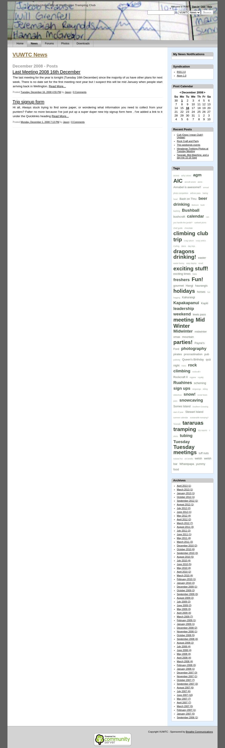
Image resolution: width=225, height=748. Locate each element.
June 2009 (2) (184, 605)
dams (183, 246)
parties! (182, 342)
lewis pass (199, 314)
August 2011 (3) (185, 527)
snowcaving (191, 400)
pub (206, 354)
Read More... (57, 86)
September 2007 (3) (187, 683)
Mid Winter (189, 323)
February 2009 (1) (186, 620)
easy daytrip (191, 263)
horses (201, 291)
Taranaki (176, 424)
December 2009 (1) (187, 586)
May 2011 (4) (184, 538)
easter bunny (178, 263)
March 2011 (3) (185, 542)
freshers (181, 279)
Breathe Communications (199, 731)
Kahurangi (188, 297)
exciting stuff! (190, 268)
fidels (194, 274)
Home (20, 43)
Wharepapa (187, 464)
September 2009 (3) (187, 594)
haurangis (201, 285)
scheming (200, 383)
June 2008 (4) (184, 650)
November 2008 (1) (187, 631)
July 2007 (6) (184, 691)
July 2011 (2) (184, 530)
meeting (183, 320)
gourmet (178, 285)
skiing (205, 389)
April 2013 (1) (184, 485)
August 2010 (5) (185, 556)
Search (207, 12)
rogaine (193, 377)
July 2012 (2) (184, 508)
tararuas (192, 423)
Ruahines (182, 382)
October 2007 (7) (186, 680)
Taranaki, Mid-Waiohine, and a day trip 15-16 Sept (193, 156)
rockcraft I (196, 372)
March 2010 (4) (185, 575)
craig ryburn (189, 241)
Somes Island (182, 406)
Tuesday (181, 441)
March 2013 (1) (185, 489)
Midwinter (183, 331)
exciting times (182, 273)
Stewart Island (194, 411)
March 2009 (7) (185, 616)
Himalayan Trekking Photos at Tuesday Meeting (192, 150)
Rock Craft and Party (188, 141)
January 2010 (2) (186, 583)
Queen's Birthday (193, 359)
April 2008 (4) (184, 657)
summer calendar (180, 418)
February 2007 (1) (186, 710)
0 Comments (80, 92)
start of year (178, 412)
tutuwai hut (178, 459)
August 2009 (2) (185, 598)
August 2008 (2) (185, 642)
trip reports (202, 430)
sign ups (181, 388)
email (200, 263)
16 (187, 108)
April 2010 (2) (184, 571)
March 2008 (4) (185, 661)
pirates (177, 354)
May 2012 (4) (184, 515)
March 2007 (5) (185, 706)
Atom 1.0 (181, 75)
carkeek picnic (200, 223)
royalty (200, 377)
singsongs (196, 389)
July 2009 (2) (184, 601)
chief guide (178, 228)
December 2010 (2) (187, 545)
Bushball (190, 210)
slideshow (177, 395)
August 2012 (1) (185, 504)
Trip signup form (28, 101)
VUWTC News (30, 55)
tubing (186, 435)
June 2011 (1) (184, 534)
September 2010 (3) (187, 553)
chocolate (189, 228)
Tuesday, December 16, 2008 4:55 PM (41, 92)
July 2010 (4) (184, 560)
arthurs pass (195, 193)
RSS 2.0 (181, 72)
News (34, 43)
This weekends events (188, 145)
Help (209, 6)
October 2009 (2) (186, 590)
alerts (200, 182)
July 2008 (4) (184, 646)
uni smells (189, 459)
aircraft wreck (190, 182)
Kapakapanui (186, 302)
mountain (188, 337)
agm (197, 175)
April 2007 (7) (184, 702)
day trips (191, 246)
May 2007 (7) (184, 698)
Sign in (195, 6)
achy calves (186, 176)
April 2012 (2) (184, 519)
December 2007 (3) (187, 672)
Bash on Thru (188, 198)
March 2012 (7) (185, 523)
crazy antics (201, 241)
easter (202, 257)
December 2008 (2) (187, 627)
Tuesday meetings (185, 449)
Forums (49, 43)
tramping (184, 429)
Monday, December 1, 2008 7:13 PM (40, 122)
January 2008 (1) (186, 669)
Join (203, 6)
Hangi (189, 285)
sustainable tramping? (199, 418)
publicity (176, 360)
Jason (68, 92)
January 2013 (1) (186, 493)
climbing (184, 233)
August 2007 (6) (185, 687)
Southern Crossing (200, 407)
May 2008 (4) (184, 654)
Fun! (197, 279)
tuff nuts (204, 453)
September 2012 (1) (187, 500)
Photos (65, 43)
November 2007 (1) (187, 676)
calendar (195, 216)
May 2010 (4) (184, 568)
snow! (190, 394)
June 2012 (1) (184, 512)
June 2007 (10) (185, 695)
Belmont (195, 205)
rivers (183, 366)
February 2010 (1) (186, 579)
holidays (184, 291)
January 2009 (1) (186, 624)
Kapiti (204, 303)
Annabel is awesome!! (187, 187)
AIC (178, 181)
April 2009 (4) (184, 613)
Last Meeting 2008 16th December (46, 71)
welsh (198, 458)
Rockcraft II (180, 377)
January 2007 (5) (186, 713)
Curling (176, 246)
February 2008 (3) (186, 665)
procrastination (193, 354)
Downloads (82, 43)
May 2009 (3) (184, 609)
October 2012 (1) (186, 497)
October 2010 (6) (186, 549)
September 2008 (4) (187, 639)
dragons (183, 251)
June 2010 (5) (184, 564)
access (176, 176)
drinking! (184, 257)
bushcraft (179, 216)
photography (194, 348)
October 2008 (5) (186, 635)
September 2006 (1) (187, 717)
